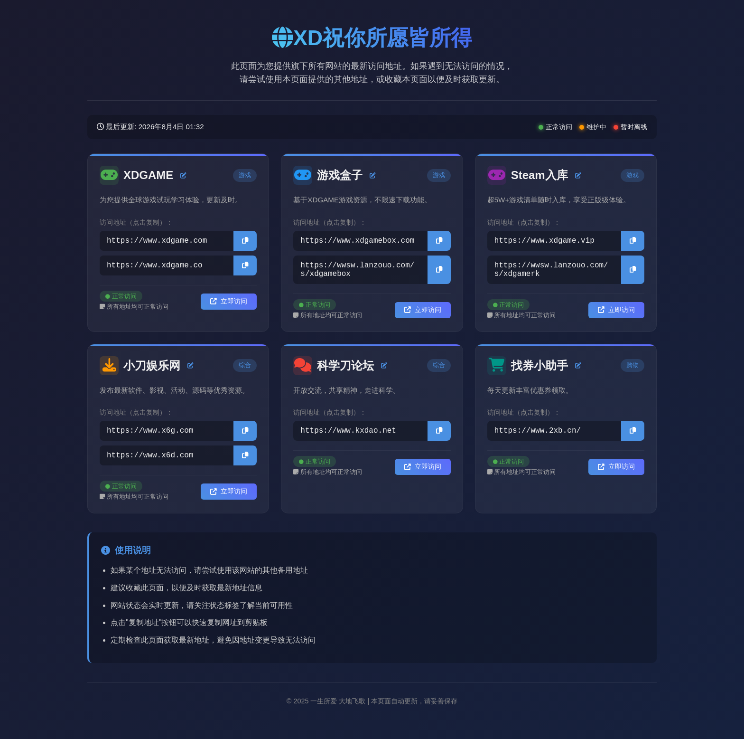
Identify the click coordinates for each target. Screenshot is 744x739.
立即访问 (228, 305)
